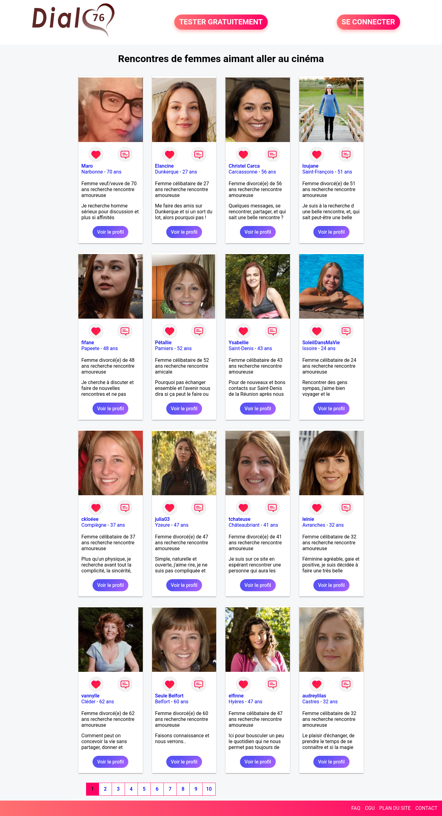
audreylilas (314, 696)
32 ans (336, 525)
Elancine (164, 166)
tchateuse (239, 519)
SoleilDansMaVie (321, 342)
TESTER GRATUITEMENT (221, 22)
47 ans (181, 525)
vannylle (90, 696)
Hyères (236, 702)
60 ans (181, 702)
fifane (87, 342)
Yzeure (162, 525)
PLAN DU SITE (395, 808)
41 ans (270, 525)
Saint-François (318, 172)
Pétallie (163, 342)
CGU (370, 808)
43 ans (264, 348)
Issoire (309, 348)
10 (209, 789)
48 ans (110, 348)
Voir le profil (110, 232)
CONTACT (426, 808)
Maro (87, 166)
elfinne (236, 696)
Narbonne (92, 172)
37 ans (117, 525)
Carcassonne (243, 172)
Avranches (313, 525)
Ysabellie (239, 342)
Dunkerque (167, 172)
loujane (310, 166)
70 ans (114, 172)
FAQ (355, 808)
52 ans (184, 348)
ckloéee (90, 519)
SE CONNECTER (368, 22)
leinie (308, 519)
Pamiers (164, 348)
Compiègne (93, 525)
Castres (310, 702)
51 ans (344, 172)
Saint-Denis (241, 348)
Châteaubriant (244, 525)
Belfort (162, 702)
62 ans (106, 702)
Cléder (88, 702)
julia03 (162, 519)
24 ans (328, 348)
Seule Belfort (169, 696)
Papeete (90, 348)
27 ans (189, 172)
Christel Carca (244, 166)
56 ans (268, 172)
